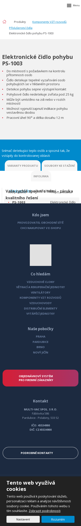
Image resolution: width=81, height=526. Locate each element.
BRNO (41, 347)
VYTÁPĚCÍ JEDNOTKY (40, 314)
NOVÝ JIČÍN (40, 352)
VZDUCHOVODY (40, 303)
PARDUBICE (40, 342)
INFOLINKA (41, 176)
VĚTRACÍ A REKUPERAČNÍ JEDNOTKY (40, 287)
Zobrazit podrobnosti (44, 511)
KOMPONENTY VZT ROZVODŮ (40, 298)
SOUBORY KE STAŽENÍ (59, 166)
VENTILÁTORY (40, 292)
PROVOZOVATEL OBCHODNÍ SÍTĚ (40, 223)
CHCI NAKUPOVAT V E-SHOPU (40, 228)
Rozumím (58, 519)
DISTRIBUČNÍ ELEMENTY (40, 308)
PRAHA (40, 336)
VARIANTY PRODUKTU (22, 166)
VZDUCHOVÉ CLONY (40, 282)
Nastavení (23, 519)
